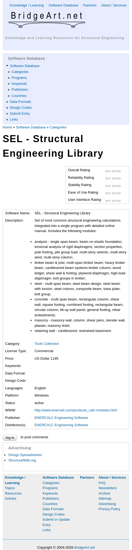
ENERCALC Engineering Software (61, 418)
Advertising (107, 504)
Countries (19, 96)
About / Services (114, 5)
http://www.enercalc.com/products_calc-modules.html (75, 410)
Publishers (20, 89)
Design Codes (21, 108)
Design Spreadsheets (25, 455)
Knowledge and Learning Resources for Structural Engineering (64, 38)
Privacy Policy (109, 509)
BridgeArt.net (84, 547)
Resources (13, 493)
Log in (10, 438)
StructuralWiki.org (22, 460)
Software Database (63, 5)
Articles (10, 498)
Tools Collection (46, 344)
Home (7, 127)
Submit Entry (20, 113)
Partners (89, 5)
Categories (20, 72)
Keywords (19, 84)
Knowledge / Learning (27, 5)
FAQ (102, 483)
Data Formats (20, 102)
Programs (19, 78)
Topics (10, 488)
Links (14, 119)
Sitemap (105, 498)
